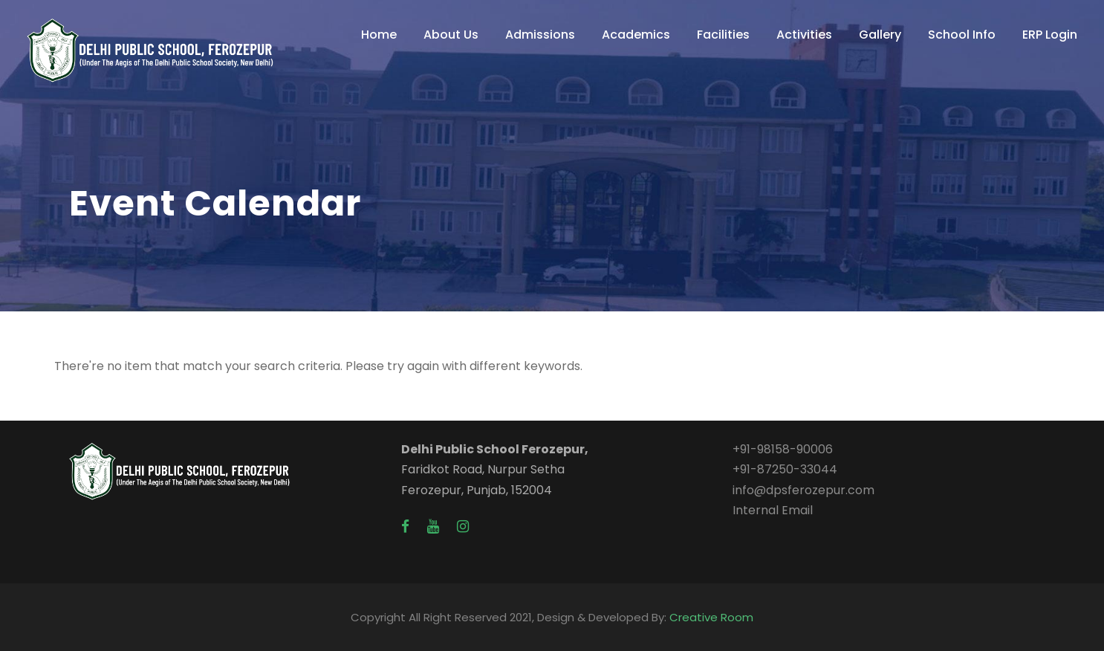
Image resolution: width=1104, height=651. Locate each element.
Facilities (723, 34)
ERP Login (1049, 34)
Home (379, 34)
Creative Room (711, 617)
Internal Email (773, 510)
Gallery (880, 34)
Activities (804, 34)
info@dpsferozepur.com (803, 490)
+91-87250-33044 (785, 469)
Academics (636, 34)
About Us (450, 34)
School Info (962, 34)
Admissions (540, 34)
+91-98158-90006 (783, 449)
